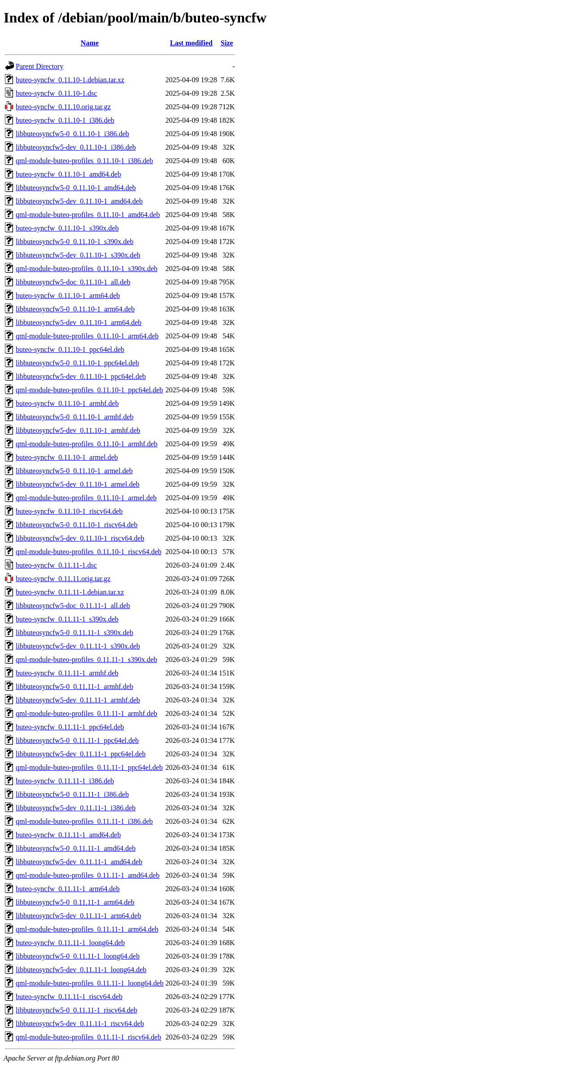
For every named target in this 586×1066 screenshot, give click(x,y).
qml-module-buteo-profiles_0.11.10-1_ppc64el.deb (89, 390)
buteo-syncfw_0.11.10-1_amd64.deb (68, 174)
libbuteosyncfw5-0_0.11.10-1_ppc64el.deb (77, 363)
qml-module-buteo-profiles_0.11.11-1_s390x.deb (86, 659)
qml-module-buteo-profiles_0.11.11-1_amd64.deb (88, 875)
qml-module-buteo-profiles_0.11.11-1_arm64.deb (87, 929)
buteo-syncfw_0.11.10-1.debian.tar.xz (70, 80)
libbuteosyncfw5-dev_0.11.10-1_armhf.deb (78, 430)
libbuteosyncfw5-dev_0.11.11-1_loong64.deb (81, 969)
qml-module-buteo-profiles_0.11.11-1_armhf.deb (86, 713)
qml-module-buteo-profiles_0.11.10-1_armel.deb (86, 498)
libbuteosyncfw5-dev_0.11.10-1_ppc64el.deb (81, 376)
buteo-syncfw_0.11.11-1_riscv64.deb (69, 996)
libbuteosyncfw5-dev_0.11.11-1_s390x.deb (78, 646)
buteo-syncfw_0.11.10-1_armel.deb (67, 457)
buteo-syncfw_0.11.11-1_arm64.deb (68, 889)
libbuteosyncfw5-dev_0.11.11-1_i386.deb (76, 808)
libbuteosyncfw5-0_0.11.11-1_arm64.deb (75, 902)
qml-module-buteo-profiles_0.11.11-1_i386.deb (84, 821)
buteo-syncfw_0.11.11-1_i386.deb (65, 781)
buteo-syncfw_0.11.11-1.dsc (56, 565)
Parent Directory (39, 66)
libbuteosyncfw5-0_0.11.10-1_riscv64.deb (77, 525)
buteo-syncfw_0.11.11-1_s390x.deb (67, 619)
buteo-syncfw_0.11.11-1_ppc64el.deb (70, 727)
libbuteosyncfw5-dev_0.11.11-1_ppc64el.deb (81, 754)
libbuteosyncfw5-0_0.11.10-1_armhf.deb (74, 417)
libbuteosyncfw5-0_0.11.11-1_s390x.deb (74, 632)
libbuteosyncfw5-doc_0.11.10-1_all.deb (73, 282)
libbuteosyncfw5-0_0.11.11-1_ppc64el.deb (77, 740)
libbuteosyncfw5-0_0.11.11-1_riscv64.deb (76, 1010)
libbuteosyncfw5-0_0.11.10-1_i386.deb (72, 134)
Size (227, 43)
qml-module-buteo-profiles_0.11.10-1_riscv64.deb (88, 551)
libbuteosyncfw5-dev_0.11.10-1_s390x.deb (78, 255)
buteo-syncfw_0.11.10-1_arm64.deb (68, 295)
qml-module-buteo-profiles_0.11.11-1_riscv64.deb (88, 1037)
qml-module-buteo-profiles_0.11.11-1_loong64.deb (90, 983)
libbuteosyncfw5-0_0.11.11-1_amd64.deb (76, 848)
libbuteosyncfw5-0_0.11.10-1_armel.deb (74, 471)
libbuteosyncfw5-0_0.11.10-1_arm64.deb (75, 309)
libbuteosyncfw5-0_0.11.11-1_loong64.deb (78, 956)
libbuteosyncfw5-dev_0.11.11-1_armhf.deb (78, 700)
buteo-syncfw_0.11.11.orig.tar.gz (63, 578)
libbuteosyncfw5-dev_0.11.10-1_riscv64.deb (80, 538)
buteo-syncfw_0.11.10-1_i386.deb (65, 120)
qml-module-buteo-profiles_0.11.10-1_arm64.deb (87, 336)
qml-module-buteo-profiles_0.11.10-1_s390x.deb (86, 268)
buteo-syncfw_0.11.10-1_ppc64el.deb (70, 349)
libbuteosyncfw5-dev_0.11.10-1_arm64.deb (79, 322)
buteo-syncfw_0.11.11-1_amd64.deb (68, 835)
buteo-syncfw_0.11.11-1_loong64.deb (70, 942)
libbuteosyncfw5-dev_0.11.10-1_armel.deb (77, 484)
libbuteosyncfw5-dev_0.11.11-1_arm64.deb (78, 915)
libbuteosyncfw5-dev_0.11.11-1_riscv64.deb (80, 1023)
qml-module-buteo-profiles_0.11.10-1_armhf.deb (86, 444)
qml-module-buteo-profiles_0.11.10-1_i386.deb (84, 160)
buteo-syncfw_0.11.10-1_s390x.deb (67, 228)
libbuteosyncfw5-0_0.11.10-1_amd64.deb (76, 187)
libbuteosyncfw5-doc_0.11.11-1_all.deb (73, 605)
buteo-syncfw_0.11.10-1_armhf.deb (67, 403)
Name (90, 43)
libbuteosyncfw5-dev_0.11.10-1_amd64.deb (79, 201)
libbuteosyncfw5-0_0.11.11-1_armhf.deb (74, 686)
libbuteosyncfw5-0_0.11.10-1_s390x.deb (74, 241)
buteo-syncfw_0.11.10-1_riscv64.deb (69, 511)
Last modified (191, 43)
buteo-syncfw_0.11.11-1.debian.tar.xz (70, 592)
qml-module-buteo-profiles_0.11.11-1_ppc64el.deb (89, 767)
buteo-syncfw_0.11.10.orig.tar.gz (63, 107)
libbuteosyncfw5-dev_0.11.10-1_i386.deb (76, 147)
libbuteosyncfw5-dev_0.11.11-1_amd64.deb (79, 862)
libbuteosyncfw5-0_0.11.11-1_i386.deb (72, 794)
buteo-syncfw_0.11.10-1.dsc (56, 93)
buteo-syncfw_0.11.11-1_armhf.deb (67, 673)
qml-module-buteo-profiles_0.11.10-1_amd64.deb (88, 214)
